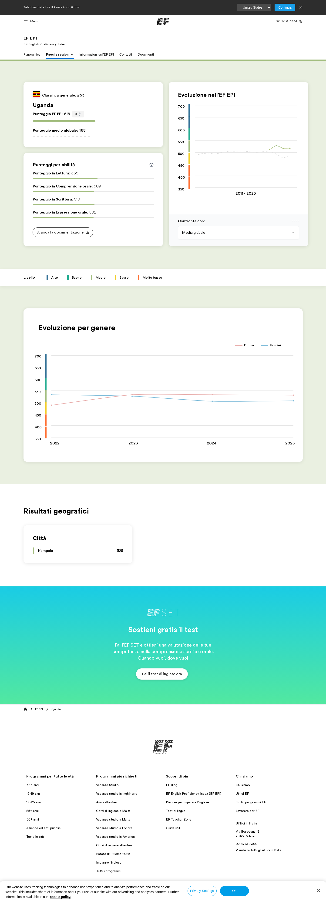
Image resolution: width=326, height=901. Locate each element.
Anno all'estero (107, 802)
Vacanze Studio (107, 785)
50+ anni (32, 819)
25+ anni (32, 811)
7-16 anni (32, 785)
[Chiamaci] (288, 21)
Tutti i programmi (108, 871)
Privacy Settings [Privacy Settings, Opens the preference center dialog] (202, 891)
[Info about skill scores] (151, 165)
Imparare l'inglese (108, 862)
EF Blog (172, 785)
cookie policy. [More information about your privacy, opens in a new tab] (60, 897)
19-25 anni (33, 802)
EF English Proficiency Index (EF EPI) (193, 793)
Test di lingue (175, 811)
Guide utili (173, 828)
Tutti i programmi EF (251, 802)
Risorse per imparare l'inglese (187, 802)
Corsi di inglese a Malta (113, 811)
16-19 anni (33, 793)
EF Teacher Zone (178, 819)
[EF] (163, 21)
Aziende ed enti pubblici (44, 828)
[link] (45, 41)
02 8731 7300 (246, 844)
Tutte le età (35, 836)
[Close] (318, 890)
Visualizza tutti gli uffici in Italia (258, 850)
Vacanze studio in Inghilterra (116, 793)
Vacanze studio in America (115, 836)
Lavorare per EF (247, 811)
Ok (234, 891)
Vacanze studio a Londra (114, 828)
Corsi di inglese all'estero (114, 845)
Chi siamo (243, 785)
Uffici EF (242, 793)
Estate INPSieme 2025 (113, 854)
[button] (32, 21)
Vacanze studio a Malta (113, 819)
